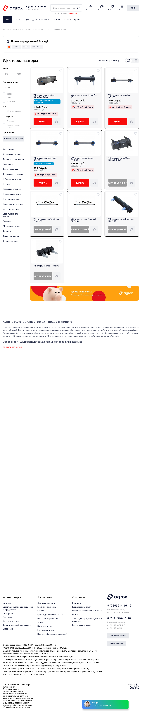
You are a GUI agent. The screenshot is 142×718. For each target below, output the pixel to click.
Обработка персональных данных (87, 611)
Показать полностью (12, 347)
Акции (26, 20)
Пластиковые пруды (12, 194)
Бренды (77, 20)
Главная (6, 29)
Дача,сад (17, 29)
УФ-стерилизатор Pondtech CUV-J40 (83, 220)
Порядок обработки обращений (52, 634)
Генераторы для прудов (13, 159)
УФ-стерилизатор (15, 111)
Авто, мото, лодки (11, 621)
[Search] (78, 7)
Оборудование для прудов (35, 29)
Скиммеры (7, 221)
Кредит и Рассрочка (46, 607)
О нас (17, 20)
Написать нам (116, 643)
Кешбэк (40, 611)
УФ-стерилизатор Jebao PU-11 (47, 267)
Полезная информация (47, 618)
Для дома (7, 617)
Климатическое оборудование (17, 625)
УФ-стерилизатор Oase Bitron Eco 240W (44, 96)
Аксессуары (8, 149)
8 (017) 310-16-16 (119, 618)
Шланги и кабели (10, 241)
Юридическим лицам (81, 607)
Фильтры (7, 231)
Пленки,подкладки (11, 199)
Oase (9, 98)
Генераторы (73, 13)
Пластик (10, 121)
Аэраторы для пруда (12, 154)
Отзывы (75, 615)
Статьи (68, 20)
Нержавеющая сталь (13, 126)
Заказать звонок (118, 635)
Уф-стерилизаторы (11, 226)
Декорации (8, 164)
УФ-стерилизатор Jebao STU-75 (45, 159)
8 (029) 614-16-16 (119, 605)
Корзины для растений (13, 174)
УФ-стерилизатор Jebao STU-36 (82, 159)
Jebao (9, 94)
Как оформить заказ (46, 630)
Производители (44, 626)
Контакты (57, 20)
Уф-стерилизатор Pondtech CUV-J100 (46, 220)
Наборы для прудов (12, 179)
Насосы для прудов (12, 189)
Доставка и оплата (40, 20)
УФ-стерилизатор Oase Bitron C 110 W (119, 159)
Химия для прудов (11, 236)
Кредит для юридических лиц (50, 615)
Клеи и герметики (10, 169)
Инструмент (8, 613)
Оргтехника (8, 629)
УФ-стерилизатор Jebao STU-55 (119, 96)
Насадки (7, 184)
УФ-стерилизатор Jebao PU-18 (84, 96)
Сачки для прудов (11, 209)
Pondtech (11, 101)
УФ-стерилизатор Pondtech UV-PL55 (121, 220)
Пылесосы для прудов (13, 204)
